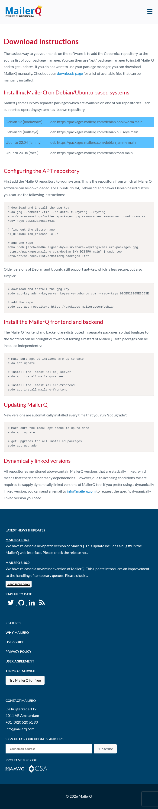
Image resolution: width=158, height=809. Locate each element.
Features (13, 623)
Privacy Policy (18, 651)
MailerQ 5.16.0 (17, 563)
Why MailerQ (17, 632)
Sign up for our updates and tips (35, 739)
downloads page (70, 73)
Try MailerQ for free (25, 680)
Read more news (18, 584)
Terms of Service (20, 671)
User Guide (15, 642)
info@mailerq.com (81, 491)
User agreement (20, 661)
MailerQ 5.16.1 (17, 540)
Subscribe (105, 749)
